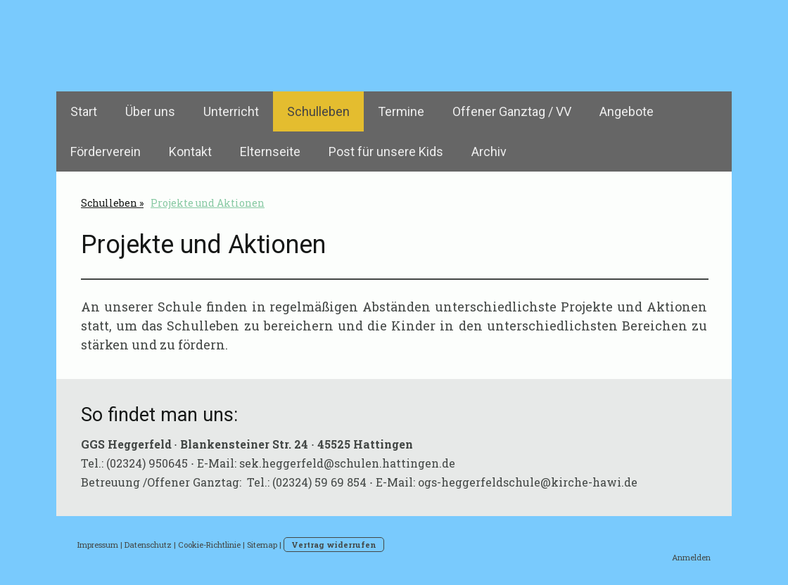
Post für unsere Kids (386, 151)
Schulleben (318, 111)
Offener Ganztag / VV (511, 111)
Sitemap (262, 544)
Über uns (150, 111)
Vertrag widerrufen (333, 544)
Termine (401, 111)
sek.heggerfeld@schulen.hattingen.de (347, 463)
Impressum (97, 544)
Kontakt (190, 151)
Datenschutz (148, 544)
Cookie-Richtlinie (209, 544)
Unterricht (231, 111)
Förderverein (105, 151)
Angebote (626, 111)
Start (83, 111)
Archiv (489, 151)
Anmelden (691, 557)
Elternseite (270, 151)
